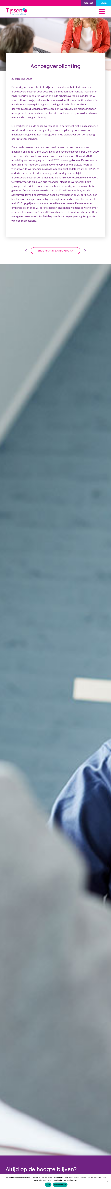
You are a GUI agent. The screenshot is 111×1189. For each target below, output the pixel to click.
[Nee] (107, 1181)
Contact (88, 2)
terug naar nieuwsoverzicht (55, 250)
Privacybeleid (60, 1185)
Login (103, 2)
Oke (48, 1185)
